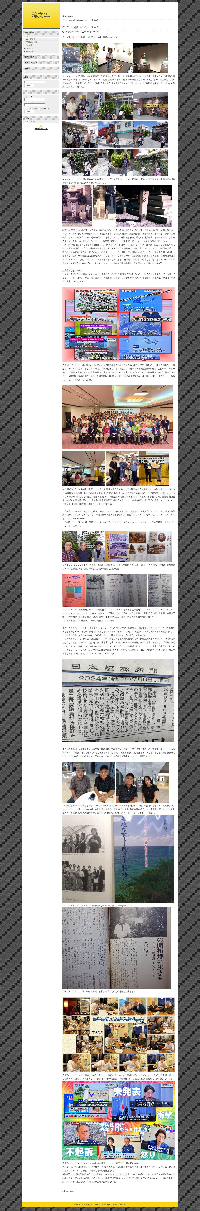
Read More (69, 1191)
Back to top (122, 1205)
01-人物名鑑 (30, 39)
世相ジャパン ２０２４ (86, 27)
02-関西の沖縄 (31, 42)
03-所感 (29, 45)
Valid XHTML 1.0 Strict (102, 1205)
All (27, 36)
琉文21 (41, 15)
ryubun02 (95, 32)
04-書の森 (75, 32)
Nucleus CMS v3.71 (88, 1205)
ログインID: (28, 97)
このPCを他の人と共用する (38, 108)
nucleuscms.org (32, 121)
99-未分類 (30, 51)
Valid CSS (114, 1205)
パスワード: (28, 102)
